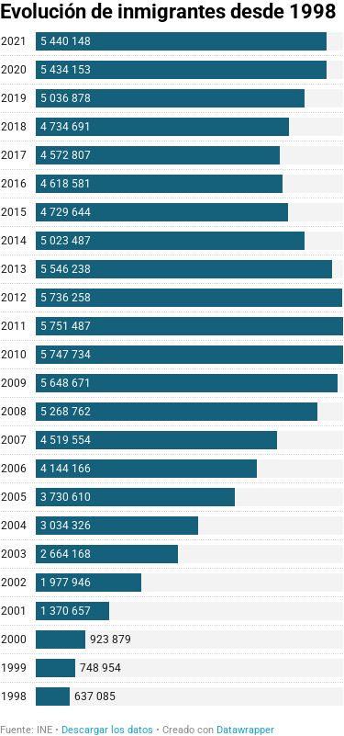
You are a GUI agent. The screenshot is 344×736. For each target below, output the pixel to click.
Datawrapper (245, 730)
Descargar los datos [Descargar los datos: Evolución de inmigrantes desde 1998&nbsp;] (107, 730)
